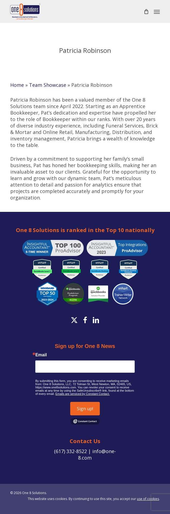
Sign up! (85, 409)
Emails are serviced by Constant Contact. (82, 393)
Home (17, 85)
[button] (157, 11)
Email (41, 355)
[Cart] (146, 11)
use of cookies (148, 498)
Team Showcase (47, 85)
